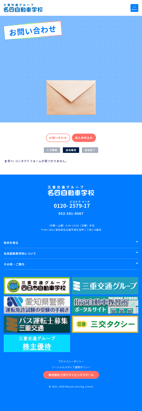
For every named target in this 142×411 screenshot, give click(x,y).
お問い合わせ (58, 138)
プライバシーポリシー (71, 361)
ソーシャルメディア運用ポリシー (71, 367)
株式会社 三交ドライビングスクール (71, 375)
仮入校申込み (84, 138)
